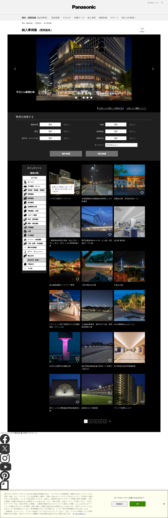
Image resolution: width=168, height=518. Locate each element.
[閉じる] (164, 504)
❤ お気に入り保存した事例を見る (110, 108)
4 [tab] (88, 98)
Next (153, 68)
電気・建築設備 (27, 23)
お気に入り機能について (136, 108)
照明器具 (38, 23)
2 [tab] (80, 98)
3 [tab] (84, 98)
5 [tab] (91, 98)
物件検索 (66, 153)
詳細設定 (119, 504)
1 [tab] (76, 98)
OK (137, 504)
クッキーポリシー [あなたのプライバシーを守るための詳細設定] (79, 514)
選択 (50, 124)
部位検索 (102, 153)
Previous (14, 68)
